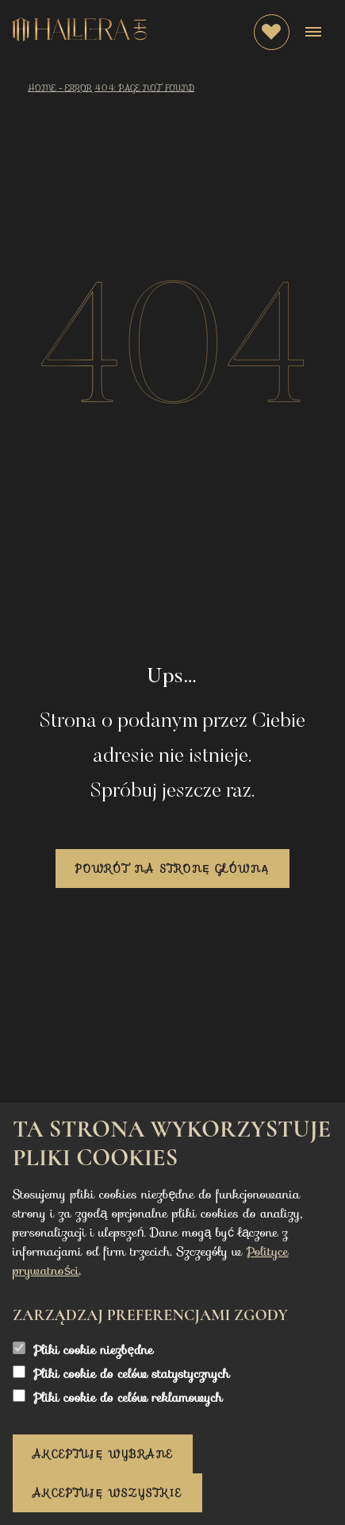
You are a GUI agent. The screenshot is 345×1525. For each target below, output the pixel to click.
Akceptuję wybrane (103, 1453)
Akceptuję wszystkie (107, 1492)
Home (42, 88)
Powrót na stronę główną (172, 868)
